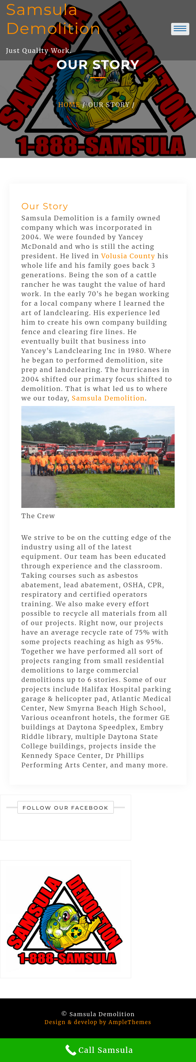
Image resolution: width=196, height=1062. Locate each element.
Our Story (44, 206)
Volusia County (128, 256)
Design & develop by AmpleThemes (98, 1022)
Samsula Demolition (108, 398)
